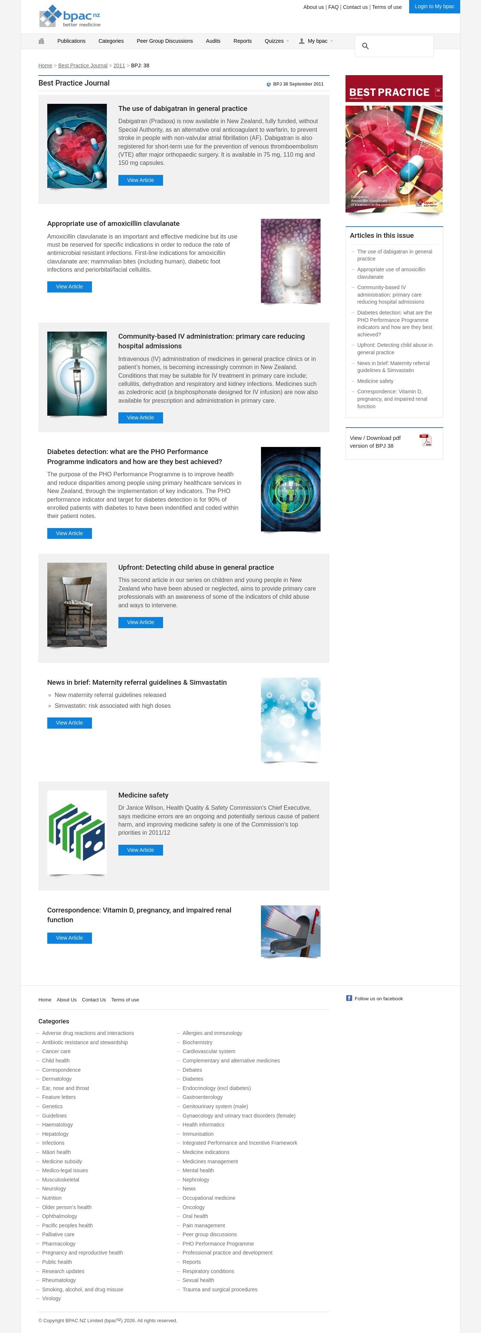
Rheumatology (59, 1280)
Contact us (355, 7)
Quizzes (274, 41)
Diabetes (193, 1079)
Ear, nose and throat (65, 1088)
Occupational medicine (209, 1198)
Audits (213, 41)
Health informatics (203, 1125)
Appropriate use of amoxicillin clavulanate (113, 223)
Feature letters (59, 1097)
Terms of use (387, 7)
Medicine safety (143, 795)
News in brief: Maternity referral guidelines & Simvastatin (137, 682)
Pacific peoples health (67, 1225)
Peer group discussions (210, 1234)
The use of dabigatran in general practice (183, 108)
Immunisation (198, 1134)
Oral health (195, 1216)
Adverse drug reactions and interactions (88, 1033)
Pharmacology (59, 1244)
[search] (393, 45)
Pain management (204, 1225)
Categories (111, 41)
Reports (242, 41)
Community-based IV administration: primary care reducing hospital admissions (390, 294)
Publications (71, 41)
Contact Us (94, 1000)
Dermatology (56, 1079)
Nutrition (51, 1198)
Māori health (56, 1152)
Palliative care (58, 1234)
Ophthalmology (59, 1216)
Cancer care (56, 1051)
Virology (51, 1298)
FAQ (333, 7)
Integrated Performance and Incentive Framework (240, 1143)
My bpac (318, 41)
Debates (192, 1070)
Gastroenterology (203, 1097)
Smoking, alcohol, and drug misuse (82, 1289)
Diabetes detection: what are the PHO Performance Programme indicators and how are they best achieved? (395, 324)
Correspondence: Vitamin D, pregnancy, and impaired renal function (392, 399)
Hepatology (55, 1134)
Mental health (198, 1170)
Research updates (63, 1271)
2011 (119, 65)
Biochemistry (198, 1042)
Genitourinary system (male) (215, 1106)
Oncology (194, 1207)
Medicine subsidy (62, 1161)
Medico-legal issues (65, 1170)
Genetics (52, 1106)
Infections (53, 1143)
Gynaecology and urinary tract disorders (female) (239, 1116)
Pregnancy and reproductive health (82, 1253)
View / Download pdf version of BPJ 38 (375, 441)
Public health (57, 1262)
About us (313, 7)
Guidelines (54, 1116)
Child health (56, 1061)
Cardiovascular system (209, 1051)
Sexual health (198, 1280)
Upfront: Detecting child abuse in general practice (196, 567)
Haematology (57, 1125)
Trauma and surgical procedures (220, 1289)
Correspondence (61, 1070)
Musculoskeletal (60, 1180)
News (189, 1189)
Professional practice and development (228, 1253)
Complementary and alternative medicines (231, 1061)
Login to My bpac (435, 6)
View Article (140, 180)
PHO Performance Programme (218, 1244)
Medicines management (210, 1161)
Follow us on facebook (379, 998)
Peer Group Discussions (165, 41)
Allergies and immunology (212, 1033)
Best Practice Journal (83, 65)
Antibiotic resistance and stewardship (85, 1042)
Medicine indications (206, 1152)
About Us (66, 1000)
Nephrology (196, 1180)
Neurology (54, 1189)
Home (45, 65)
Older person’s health (67, 1207)
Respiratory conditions (209, 1271)
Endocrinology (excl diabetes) (217, 1088)
